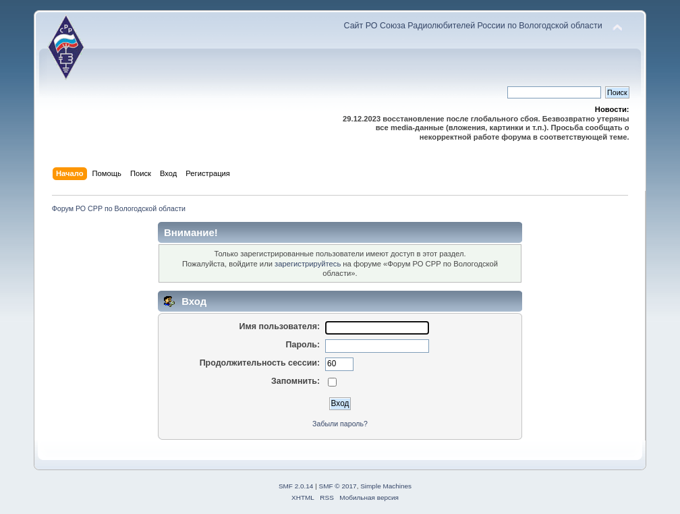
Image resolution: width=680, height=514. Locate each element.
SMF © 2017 (338, 486)
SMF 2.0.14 (296, 486)
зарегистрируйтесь (308, 264)
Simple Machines (386, 486)
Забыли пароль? (340, 424)
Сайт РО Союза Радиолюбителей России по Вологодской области (473, 25)
